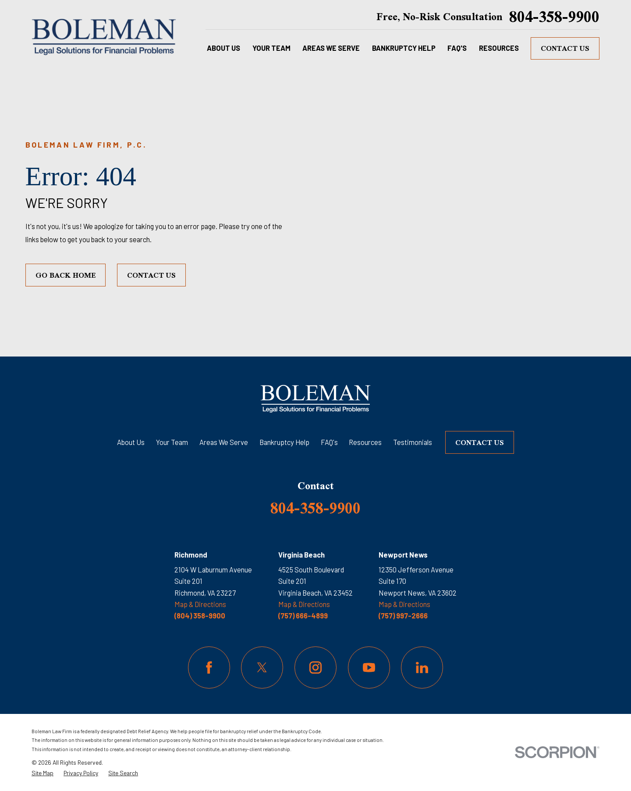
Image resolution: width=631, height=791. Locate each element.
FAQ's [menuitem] (457, 48)
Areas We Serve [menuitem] (331, 48)
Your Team (172, 442)
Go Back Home (65, 275)
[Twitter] (262, 667)
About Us (131, 442)
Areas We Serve (223, 442)
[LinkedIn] (422, 667)
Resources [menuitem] (499, 48)
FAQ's (329, 442)
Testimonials (412, 442)
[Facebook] (209, 667)
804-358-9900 (554, 16)
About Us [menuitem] (223, 48)
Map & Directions (200, 604)
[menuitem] (42, 773)
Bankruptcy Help (284, 442)
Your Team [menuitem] (271, 48)
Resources (365, 442)
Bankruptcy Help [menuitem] (404, 48)
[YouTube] (369, 667)
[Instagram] (315, 667)
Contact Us (565, 48)
